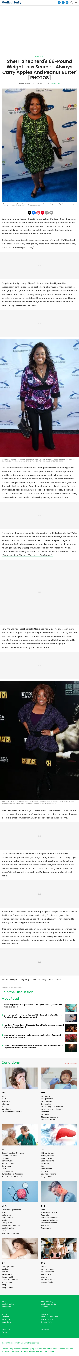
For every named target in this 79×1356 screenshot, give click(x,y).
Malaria (5, 1212)
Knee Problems (47, 1158)
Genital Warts (7, 1161)
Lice (42, 1166)
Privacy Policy (47, 1319)
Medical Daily (11, 2)
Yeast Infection (47, 1282)
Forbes (9, 243)
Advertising (6, 1322)
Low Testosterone (48, 1174)
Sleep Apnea (7, 1287)
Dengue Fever (47, 1099)
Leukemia (45, 1163)
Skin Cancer (7, 1282)
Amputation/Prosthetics (12, 1112)
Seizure (5, 1272)
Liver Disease (46, 1168)
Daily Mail (21, 547)
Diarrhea (45, 1114)
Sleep (4, 1285)
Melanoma (6, 1215)
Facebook (6, 1329)
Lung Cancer (46, 1176)
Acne (4, 1096)
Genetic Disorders (9, 1155)
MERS (4, 1230)
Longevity (45, 1171)
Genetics (5, 1158)
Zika (43, 1285)
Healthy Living (47, 1301)
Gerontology (7, 1166)
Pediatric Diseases (49, 1223)
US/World (39, 57)
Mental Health (8, 1228)
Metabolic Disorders (10, 1233)
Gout (4, 1168)
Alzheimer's (6, 1109)
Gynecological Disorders (12, 1174)
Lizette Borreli (55, 83)
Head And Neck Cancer (12, 1176)
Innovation (6, 1306)
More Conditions (71, 1063)
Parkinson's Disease (49, 1220)
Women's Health (48, 1279)
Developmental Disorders (52, 1109)
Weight (44, 1277)
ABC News (6, 643)
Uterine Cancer (47, 1269)
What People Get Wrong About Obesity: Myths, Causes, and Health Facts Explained (33, 1006)
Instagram (45, 1329)
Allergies (5, 1104)
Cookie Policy (47, 1322)
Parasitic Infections (49, 1217)
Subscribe (6, 1319)
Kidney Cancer (47, 1153)
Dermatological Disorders (52, 1106)
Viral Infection (47, 1274)
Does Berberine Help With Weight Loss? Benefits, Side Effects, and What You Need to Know (32, 1036)
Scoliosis (5, 1269)
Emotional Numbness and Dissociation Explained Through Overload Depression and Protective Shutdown (33, 1046)
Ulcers (44, 1266)
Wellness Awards (48, 1304)
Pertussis (45, 1225)
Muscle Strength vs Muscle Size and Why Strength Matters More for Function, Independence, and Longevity (33, 1016)
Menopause (7, 1223)
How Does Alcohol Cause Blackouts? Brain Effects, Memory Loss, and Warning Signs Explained (34, 1026)
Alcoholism (6, 1101)
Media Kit (45, 1314)
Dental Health (47, 1101)
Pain (43, 1210)
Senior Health (7, 1274)
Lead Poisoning (47, 1161)
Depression (46, 1104)
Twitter (4, 1332)
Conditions (11, 1062)
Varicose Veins (47, 1272)
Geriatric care (7, 1163)
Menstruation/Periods (11, 1225)
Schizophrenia (8, 1266)
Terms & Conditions (49, 1317)
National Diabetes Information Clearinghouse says (30, 467)
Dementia (45, 1096)
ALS (3, 1106)
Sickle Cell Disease (9, 1279)
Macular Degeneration (11, 1210)
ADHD (4, 1099)
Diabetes (45, 1112)
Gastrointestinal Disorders (13, 1153)
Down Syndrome (48, 1119)
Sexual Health (7, 1277)
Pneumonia (46, 1228)
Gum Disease (7, 1171)
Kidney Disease (47, 1155)
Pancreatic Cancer (49, 1212)
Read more (49, 1351)
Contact (5, 1317)
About (4, 1314)
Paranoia (45, 1215)
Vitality (4, 1301)
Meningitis (6, 1220)
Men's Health (7, 1217)
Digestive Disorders (49, 1117)
